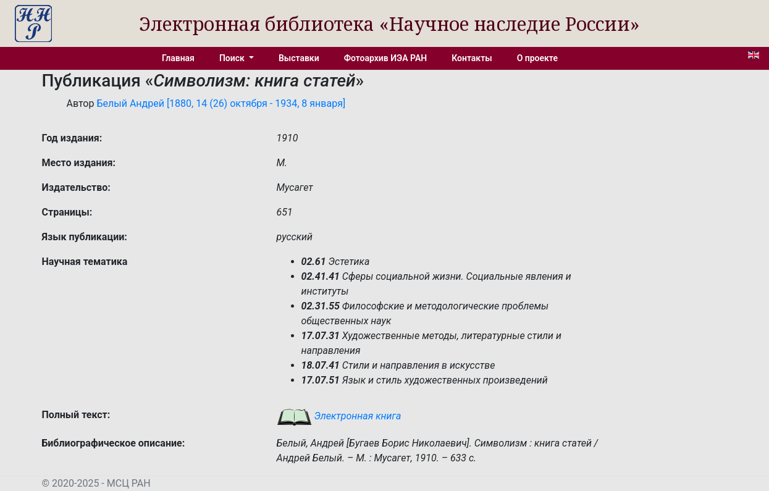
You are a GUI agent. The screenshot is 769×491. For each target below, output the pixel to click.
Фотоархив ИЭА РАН (385, 58)
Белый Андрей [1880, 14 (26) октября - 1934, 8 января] (220, 103)
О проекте (537, 58)
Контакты (472, 58)
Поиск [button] (232, 58)
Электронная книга (339, 416)
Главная (178, 58)
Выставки (299, 58)
